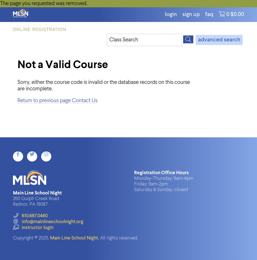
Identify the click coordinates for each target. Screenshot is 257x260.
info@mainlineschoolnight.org (48, 221)
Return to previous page (44, 100)
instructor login (33, 227)
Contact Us (85, 100)
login (171, 14)
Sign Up (191, 14)
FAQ (209, 14)
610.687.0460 (30, 216)
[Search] (188, 39)
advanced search (219, 40)
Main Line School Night (74, 238)
